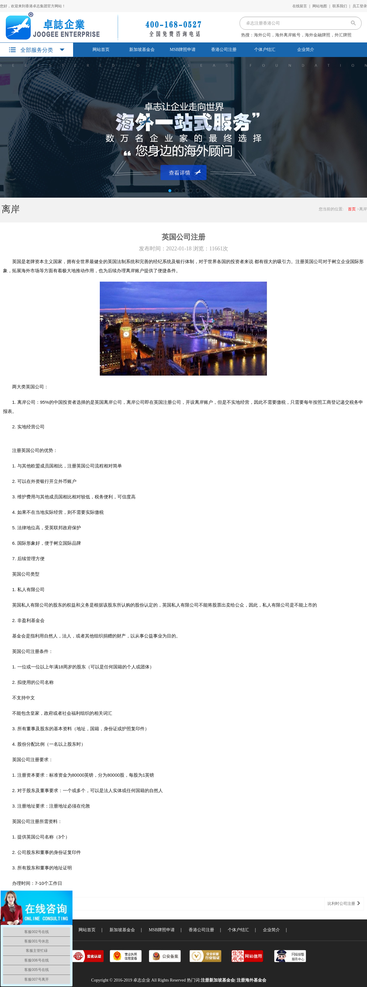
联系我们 (339, 6)
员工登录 (359, 6)
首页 (352, 209)
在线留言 (299, 6)
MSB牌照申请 (183, 49)
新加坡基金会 (142, 49)
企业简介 (305, 49)
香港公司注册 (224, 49)
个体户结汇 (264, 49)
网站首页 (101, 49)
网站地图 (319, 6)
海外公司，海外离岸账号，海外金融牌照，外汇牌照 (303, 35)
